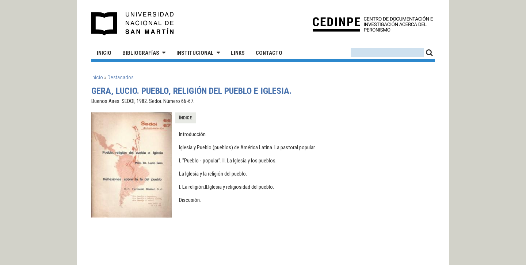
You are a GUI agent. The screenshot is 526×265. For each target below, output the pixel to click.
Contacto (269, 53)
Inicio (104, 53)
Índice (185, 117)
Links (238, 53)
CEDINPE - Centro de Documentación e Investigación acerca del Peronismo (373, 24)
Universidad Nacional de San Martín (132, 23)
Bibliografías (140, 53)
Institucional (195, 53)
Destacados (120, 77)
